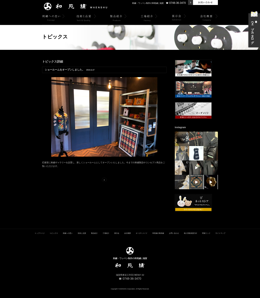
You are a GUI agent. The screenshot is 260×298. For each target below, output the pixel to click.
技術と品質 (82, 240)
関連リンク (206, 240)
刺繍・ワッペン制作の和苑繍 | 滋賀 (148, 3)
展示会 (116, 240)
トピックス (54, 240)
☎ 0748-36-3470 (176, 2)
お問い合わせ (174, 240)
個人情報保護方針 (190, 240)
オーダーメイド (141, 240)
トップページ (40, 240)
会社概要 (127, 240)
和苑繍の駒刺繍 (158, 240)
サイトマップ (220, 240)
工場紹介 (106, 240)
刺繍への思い (68, 240)
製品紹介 (94, 240)
